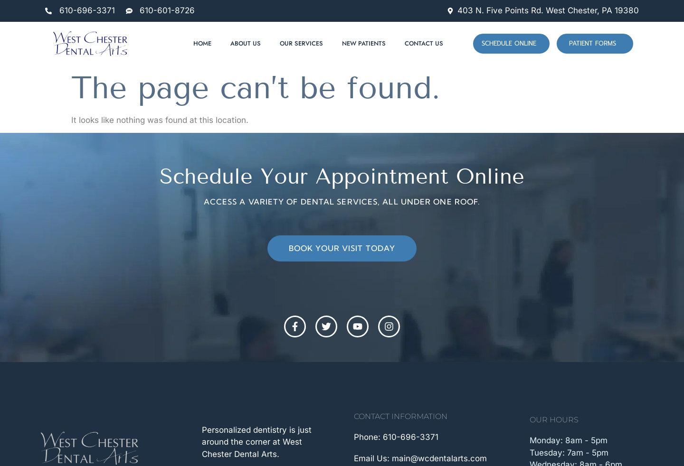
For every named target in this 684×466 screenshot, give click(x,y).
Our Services (301, 43)
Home (202, 43)
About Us (245, 43)
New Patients (364, 43)
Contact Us (424, 43)
